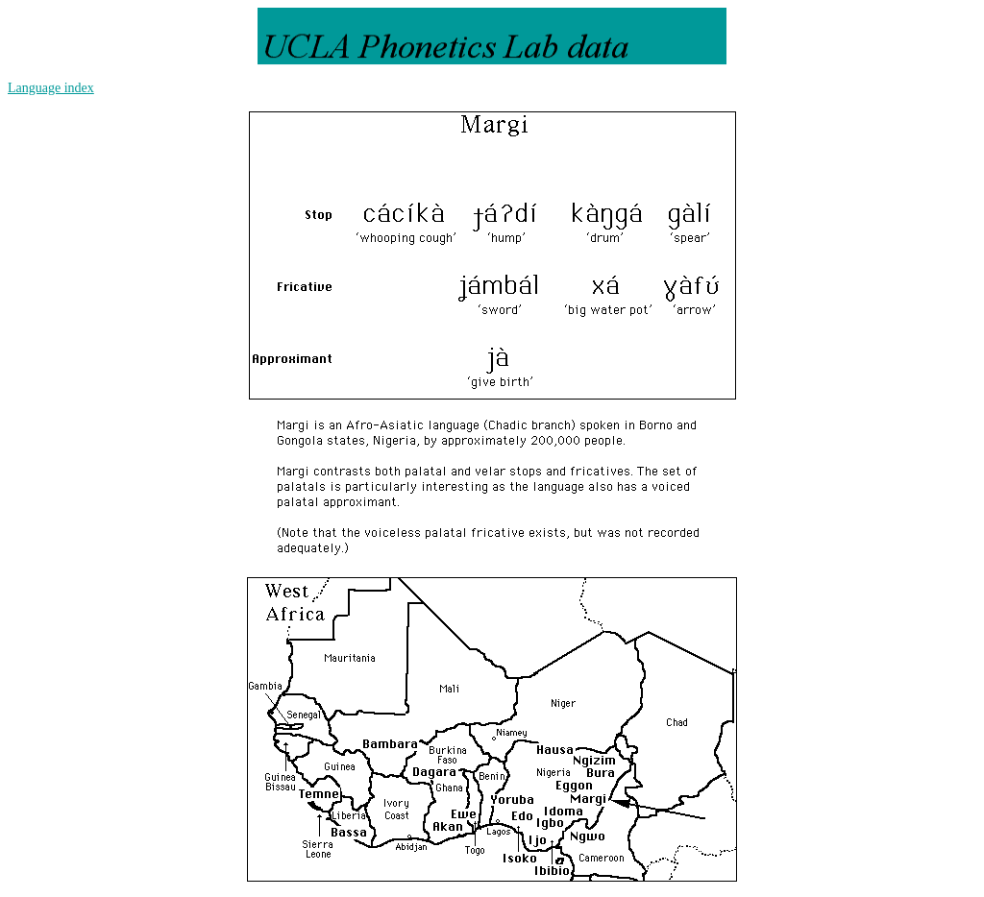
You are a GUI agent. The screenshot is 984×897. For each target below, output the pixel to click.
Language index (51, 88)
